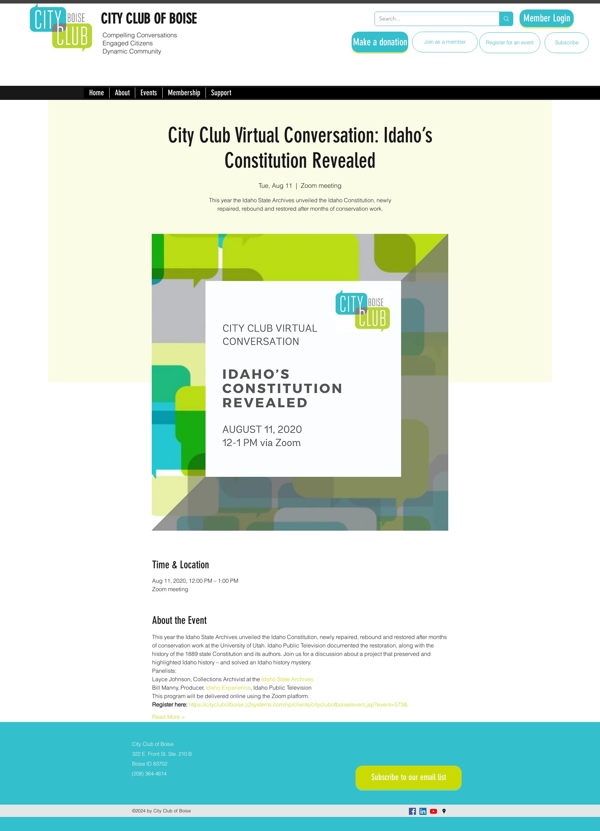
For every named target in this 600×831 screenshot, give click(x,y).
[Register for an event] (509, 42)
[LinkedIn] (422, 811)
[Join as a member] (445, 42)
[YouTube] (433, 811)
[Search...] (431, 19)
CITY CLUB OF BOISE (148, 19)
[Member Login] (547, 18)
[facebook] (412, 811)
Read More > (168, 716)
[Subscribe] (566, 42)
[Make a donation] (380, 42)
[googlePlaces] (444, 811)
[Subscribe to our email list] (409, 777)
